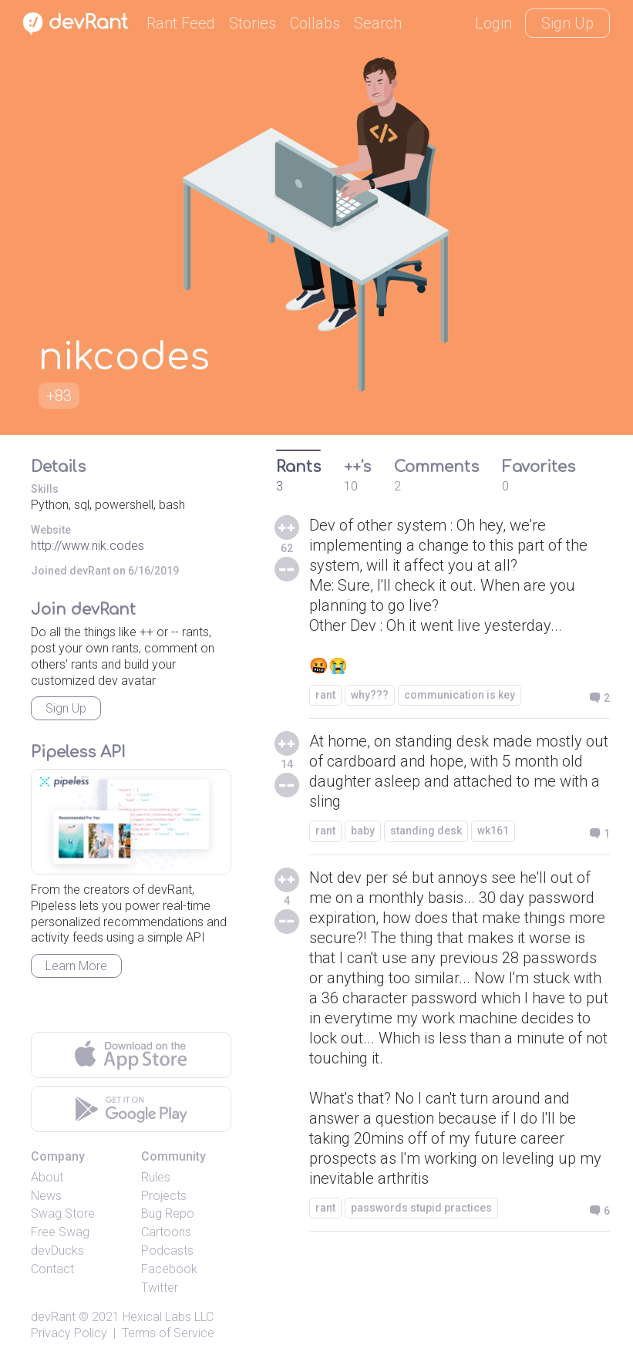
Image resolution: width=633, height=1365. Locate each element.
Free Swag (60, 1232)
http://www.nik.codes (87, 545)
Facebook (169, 1269)
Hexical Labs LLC (168, 1316)
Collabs (315, 23)
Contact (52, 1269)
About (47, 1177)
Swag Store (63, 1213)
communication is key (459, 695)
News (46, 1195)
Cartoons (166, 1232)
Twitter (159, 1287)
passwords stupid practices (421, 1208)
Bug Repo (167, 1213)
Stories (252, 23)
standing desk (426, 830)
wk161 (493, 830)
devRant (53, 1316)
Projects (164, 1195)
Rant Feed (180, 23)
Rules (155, 1177)
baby (363, 830)
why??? (370, 695)
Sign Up (567, 23)
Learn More (76, 966)
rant (325, 695)
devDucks (57, 1250)
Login (493, 23)
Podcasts (167, 1250)
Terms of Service (168, 1333)
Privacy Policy (69, 1333)
